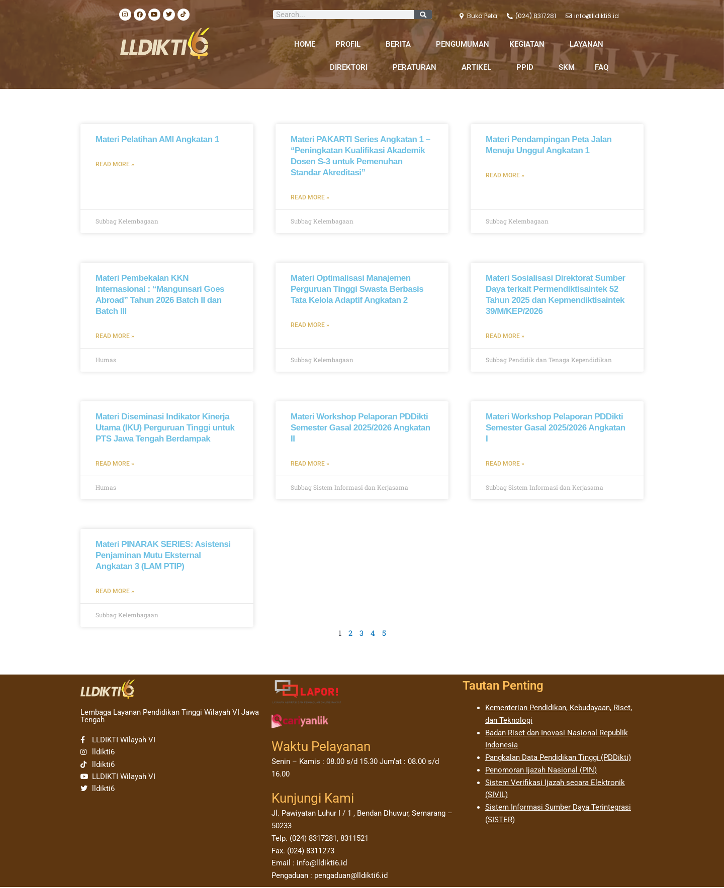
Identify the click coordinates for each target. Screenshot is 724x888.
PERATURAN (417, 67)
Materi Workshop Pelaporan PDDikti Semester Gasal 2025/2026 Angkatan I (555, 428)
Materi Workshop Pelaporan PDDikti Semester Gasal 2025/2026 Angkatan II (360, 428)
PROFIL (350, 44)
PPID (527, 67)
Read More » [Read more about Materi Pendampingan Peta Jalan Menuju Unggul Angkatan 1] (505, 175)
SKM (567, 67)
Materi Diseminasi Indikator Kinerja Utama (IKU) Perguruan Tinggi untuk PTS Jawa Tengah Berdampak (165, 428)
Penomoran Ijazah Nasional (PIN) (541, 770)
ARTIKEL (479, 67)
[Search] (423, 14)
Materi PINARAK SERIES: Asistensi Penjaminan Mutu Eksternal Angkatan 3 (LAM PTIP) (163, 556)
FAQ (601, 67)
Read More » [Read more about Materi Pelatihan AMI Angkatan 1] (115, 164)
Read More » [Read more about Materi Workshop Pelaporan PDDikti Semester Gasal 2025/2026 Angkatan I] (505, 464)
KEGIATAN (529, 44)
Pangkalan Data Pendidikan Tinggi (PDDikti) (558, 758)
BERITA (401, 44)
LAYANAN (589, 44)
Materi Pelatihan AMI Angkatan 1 (157, 139)
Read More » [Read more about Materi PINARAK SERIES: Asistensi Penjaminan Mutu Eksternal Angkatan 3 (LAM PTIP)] (115, 592)
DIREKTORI (351, 67)
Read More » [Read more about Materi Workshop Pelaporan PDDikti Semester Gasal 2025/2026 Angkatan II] (310, 464)
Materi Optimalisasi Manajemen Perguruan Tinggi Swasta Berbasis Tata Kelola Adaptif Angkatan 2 (357, 289)
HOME (304, 44)
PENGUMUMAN (462, 44)
